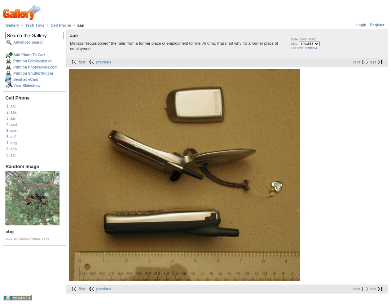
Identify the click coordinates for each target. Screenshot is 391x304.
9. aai (11, 155)
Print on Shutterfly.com (33, 73)
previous (103, 62)
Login (361, 25)
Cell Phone (60, 25)
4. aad (11, 125)
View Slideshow (26, 86)
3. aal (11, 118)
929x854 (310, 48)
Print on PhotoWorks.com (35, 67)
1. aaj (11, 106)
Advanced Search (28, 42)
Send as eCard (25, 79)
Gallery (12, 25)
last (373, 62)
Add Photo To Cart (29, 55)
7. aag (11, 143)
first (82, 62)
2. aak (11, 112)
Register (377, 25)
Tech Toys (34, 25)
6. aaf (11, 137)
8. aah (11, 149)
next (356, 62)
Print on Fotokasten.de (32, 61)
